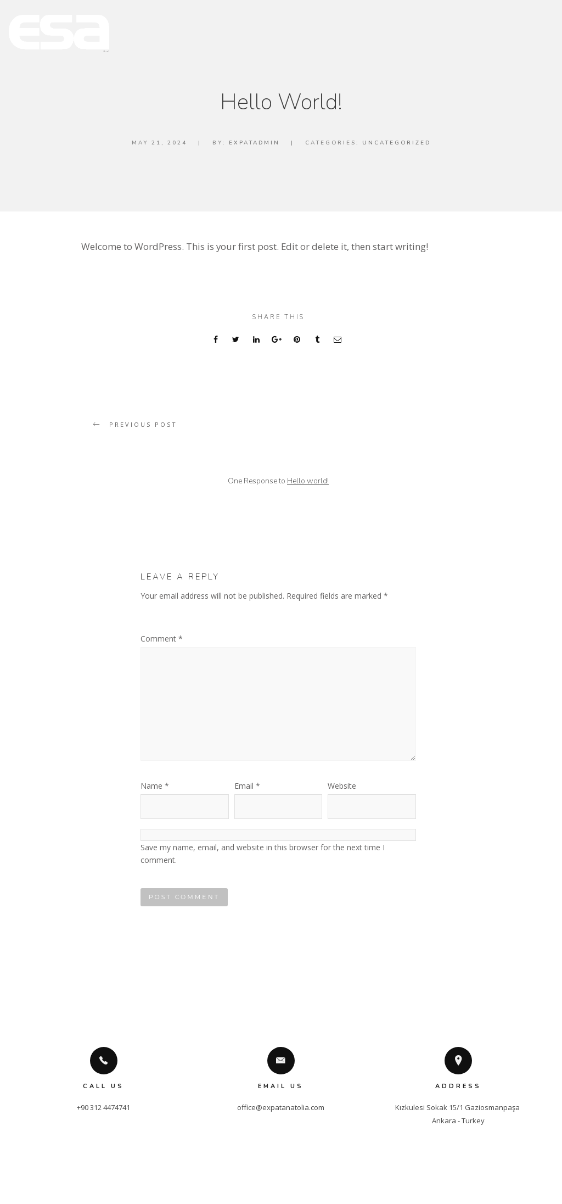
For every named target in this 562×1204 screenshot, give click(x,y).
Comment (161, 638)
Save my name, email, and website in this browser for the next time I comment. (262, 853)
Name (154, 786)
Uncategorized (396, 143)
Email (247, 786)
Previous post (143, 424)
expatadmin (254, 143)
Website (342, 786)
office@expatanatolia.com (280, 1107)
